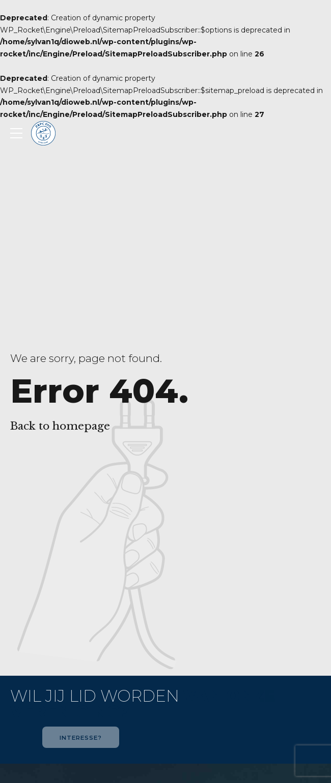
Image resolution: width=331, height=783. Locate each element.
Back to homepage (60, 426)
